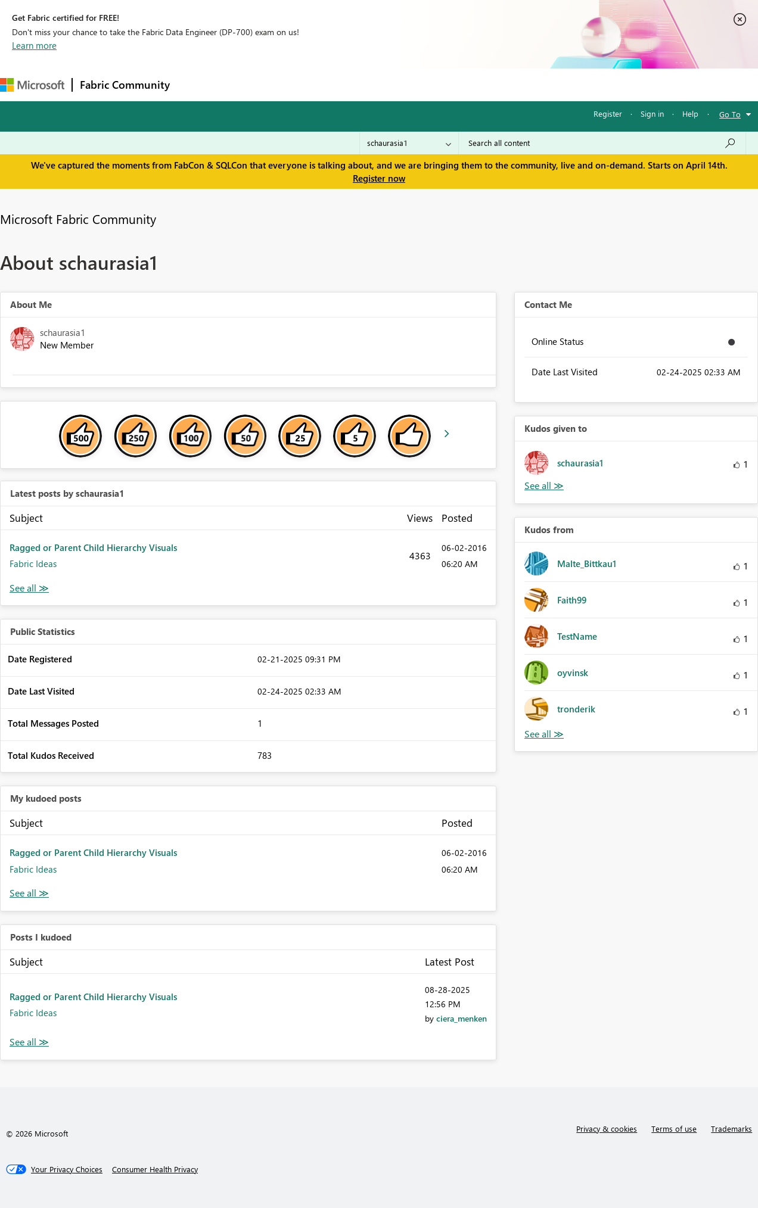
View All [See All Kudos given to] (544, 486)
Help (690, 113)
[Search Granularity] (409, 143)
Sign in (652, 113)
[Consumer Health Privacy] (155, 1169)
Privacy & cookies (606, 1128)
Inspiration (249, 84)
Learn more (34, 45)
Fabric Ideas (33, 563)
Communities (351, 84)
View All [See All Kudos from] (544, 734)
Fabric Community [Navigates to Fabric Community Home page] (125, 84)
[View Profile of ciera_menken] (461, 1018)
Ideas (298, 84)
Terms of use (674, 1128)
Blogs (404, 84)
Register (608, 113)
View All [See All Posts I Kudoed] (29, 1042)
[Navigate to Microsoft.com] (32, 85)
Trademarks (731, 1128)
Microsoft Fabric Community (78, 218)
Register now (379, 178)
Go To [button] (730, 114)
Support (501, 84)
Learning (450, 84)
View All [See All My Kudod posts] (29, 893)
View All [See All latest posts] (29, 588)
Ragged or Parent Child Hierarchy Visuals (93, 547)
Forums (197, 84)
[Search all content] (602, 143)
